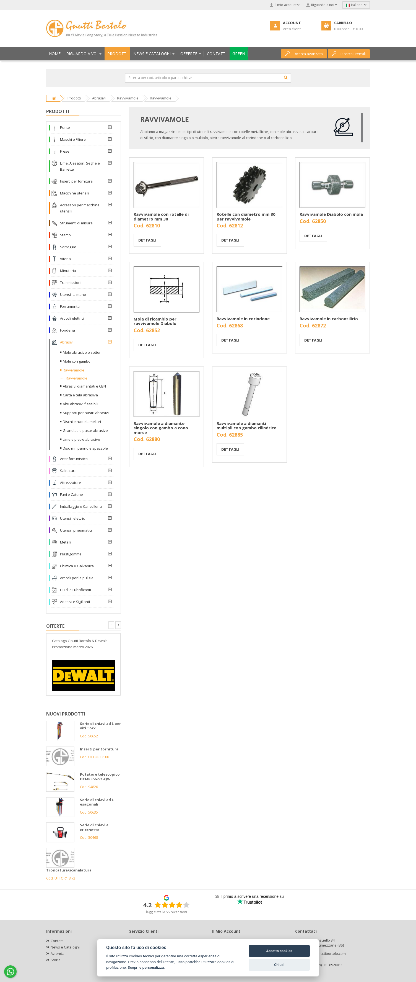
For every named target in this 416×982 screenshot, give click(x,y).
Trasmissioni (70, 282)
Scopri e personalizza (146, 967)
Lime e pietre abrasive (81, 439)
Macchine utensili (74, 193)
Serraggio (68, 246)
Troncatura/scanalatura (69, 870)
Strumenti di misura (76, 222)
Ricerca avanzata (304, 53)
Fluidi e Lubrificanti (75, 589)
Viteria (65, 258)
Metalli (65, 542)
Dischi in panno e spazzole (85, 448)
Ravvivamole (73, 370)
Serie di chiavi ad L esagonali (97, 802)
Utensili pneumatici (76, 530)
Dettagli (147, 240)
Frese (64, 151)
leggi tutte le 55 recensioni (166, 912)
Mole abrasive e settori (82, 352)
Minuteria (68, 270)
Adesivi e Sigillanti (75, 601)
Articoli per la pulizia (76, 577)
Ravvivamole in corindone (243, 318)
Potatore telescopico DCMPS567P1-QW (100, 776)
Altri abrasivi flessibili (80, 403)
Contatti (57, 940)
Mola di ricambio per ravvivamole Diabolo (155, 321)
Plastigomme (71, 554)
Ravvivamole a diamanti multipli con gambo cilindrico (247, 426)
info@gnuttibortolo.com (326, 953)
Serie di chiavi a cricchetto (94, 827)
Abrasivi (67, 342)
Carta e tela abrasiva (80, 395)
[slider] (172, 905)
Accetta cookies (279, 951)
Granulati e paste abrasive (85, 430)
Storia (56, 959)
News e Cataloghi (65, 947)
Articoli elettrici (72, 318)
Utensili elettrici (72, 518)
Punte (65, 127)
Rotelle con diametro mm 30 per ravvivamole (246, 216)
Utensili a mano (73, 294)
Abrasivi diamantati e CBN (84, 386)
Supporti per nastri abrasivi (86, 412)
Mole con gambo (76, 361)
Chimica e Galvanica (77, 565)
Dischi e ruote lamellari (82, 421)
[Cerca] (286, 77)
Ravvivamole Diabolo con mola (331, 214)
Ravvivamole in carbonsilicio (329, 318)
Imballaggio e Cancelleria (81, 506)
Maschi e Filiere (73, 139)
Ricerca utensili (349, 53)
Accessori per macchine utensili (80, 208)
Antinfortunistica (74, 458)
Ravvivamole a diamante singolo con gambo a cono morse (161, 428)
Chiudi (279, 965)
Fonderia (67, 330)
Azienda (57, 953)
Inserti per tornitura (76, 181)
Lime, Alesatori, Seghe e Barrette (80, 166)
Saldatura (68, 470)
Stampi (66, 234)
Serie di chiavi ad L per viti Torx (100, 726)
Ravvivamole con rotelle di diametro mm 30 (161, 216)
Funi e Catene (71, 494)
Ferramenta (70, 306)
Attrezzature (70, 482)
